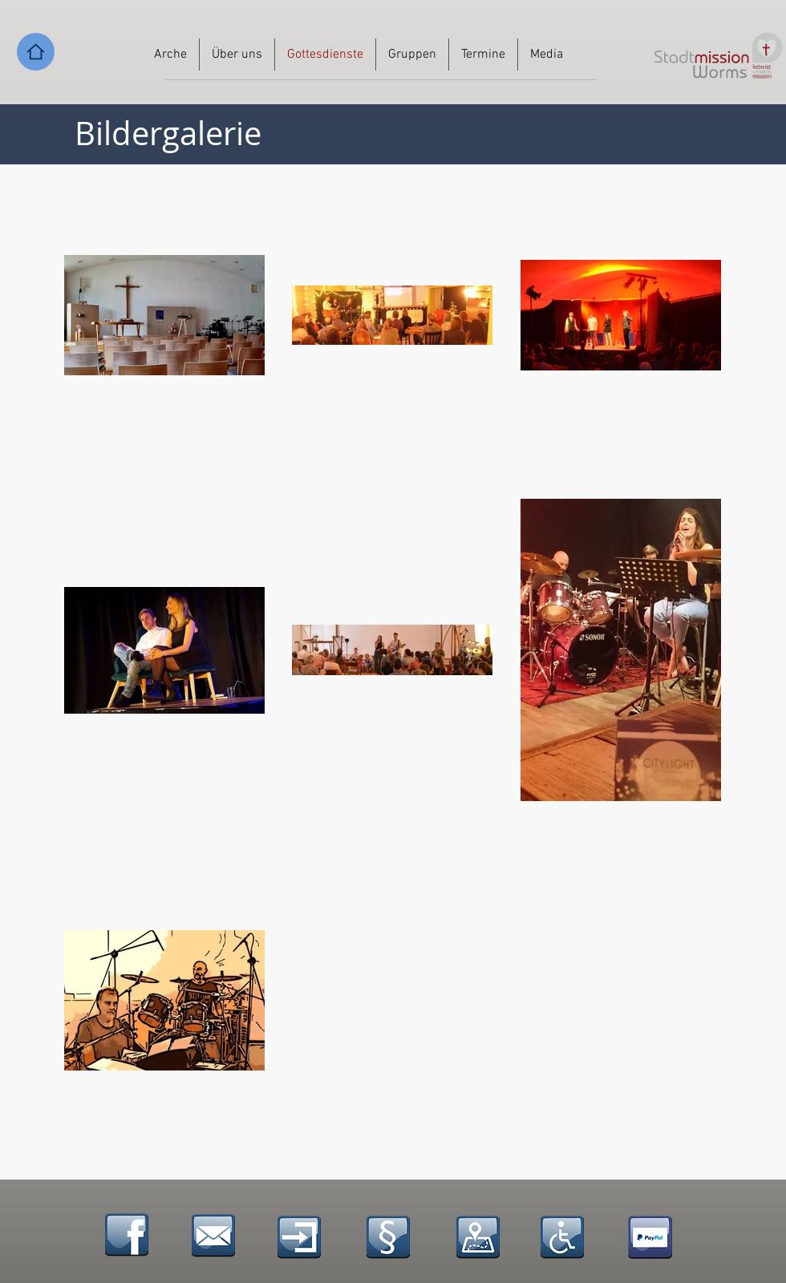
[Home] (36, 52)
